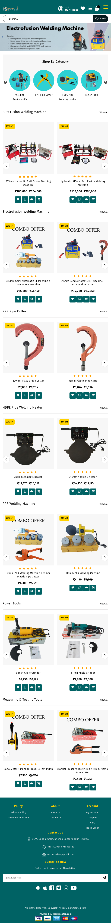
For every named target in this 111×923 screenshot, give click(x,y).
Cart (92, 822)
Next (105, 82)
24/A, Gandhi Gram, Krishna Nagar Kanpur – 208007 (58, 839)
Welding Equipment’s (20, 97)
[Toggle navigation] (105, 7)
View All (104, 112)
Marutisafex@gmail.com (58, 854)
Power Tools (91, 95)
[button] (2, 37)
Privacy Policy (18, 812)
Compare (92, 817)
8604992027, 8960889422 (58, 847)
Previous (5, 82)
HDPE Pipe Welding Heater (67, 97)
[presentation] (6, 165)
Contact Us (56, 817)
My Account (92, 812)
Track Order (92, 827)
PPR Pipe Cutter (43, 95)
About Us (55, 812)
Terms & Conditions (18, 817)
